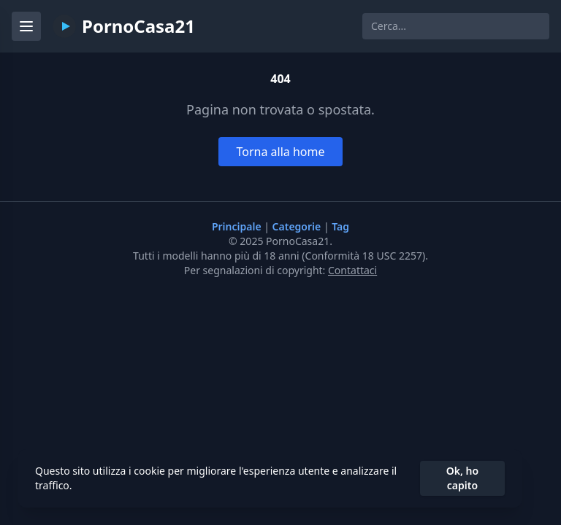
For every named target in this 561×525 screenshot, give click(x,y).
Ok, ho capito (462, 478)
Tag (340, 226)
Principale (238, 226)
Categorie (298, 226)
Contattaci (352, 270)
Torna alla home (280, 152)
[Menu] (26, 26)
